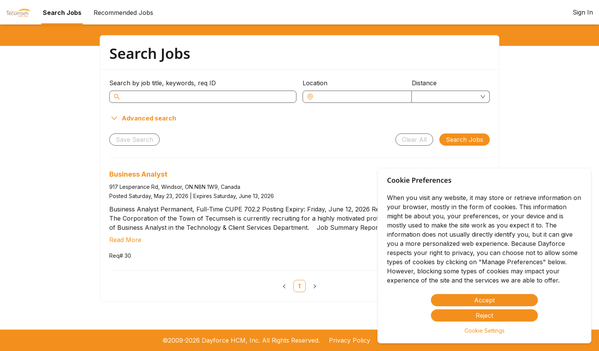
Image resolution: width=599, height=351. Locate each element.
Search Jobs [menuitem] (62, 12)
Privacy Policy (349, 340)
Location (315, 83)
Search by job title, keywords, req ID (162, 83)
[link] (299, 286)
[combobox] (361, 96)
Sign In (583, 12)
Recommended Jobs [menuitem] (123, 12)
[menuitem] (18, 12)
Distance (424, 83)
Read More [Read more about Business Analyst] (125, 240)
